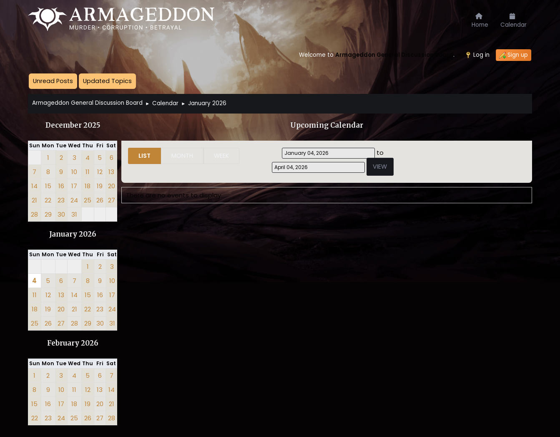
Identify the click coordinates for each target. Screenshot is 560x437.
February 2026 (72, 343)
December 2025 (72, 125)
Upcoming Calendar (326, 125)
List (144, 156)
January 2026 (72, 234)
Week (221, 156)
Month (182, 156)
